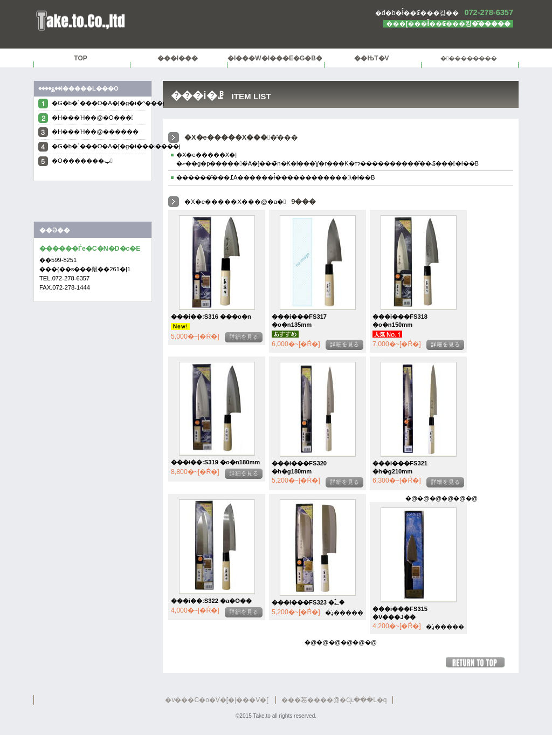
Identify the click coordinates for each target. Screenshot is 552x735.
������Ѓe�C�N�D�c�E (168, 21)
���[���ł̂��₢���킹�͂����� (448, 24)
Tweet (92, 204)
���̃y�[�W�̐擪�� (479, 662)
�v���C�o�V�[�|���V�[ (216, 700)
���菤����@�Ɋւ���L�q (334, 700)
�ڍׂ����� (244, 337)
